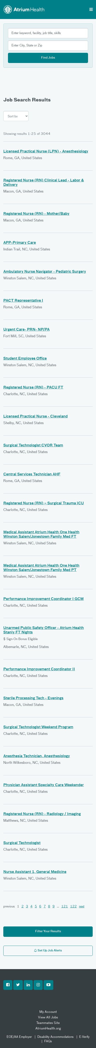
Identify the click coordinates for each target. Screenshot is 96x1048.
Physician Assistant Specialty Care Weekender (43, 785)
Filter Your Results (48, 931)
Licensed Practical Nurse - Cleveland (35, 416)
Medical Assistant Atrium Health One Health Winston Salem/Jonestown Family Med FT (41, 535)
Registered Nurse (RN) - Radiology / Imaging (42, 814)
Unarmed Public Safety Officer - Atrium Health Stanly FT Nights (43, 630)
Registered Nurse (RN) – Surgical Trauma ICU (43, 503)
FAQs (48, 1041)
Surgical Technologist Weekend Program (38, 727)
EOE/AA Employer (19, 1036)
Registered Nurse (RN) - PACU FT (33, 387)
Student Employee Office (25, 358)
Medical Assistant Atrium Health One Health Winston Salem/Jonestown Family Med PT (41, 568)
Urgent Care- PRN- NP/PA (26, 330)
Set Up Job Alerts (48, 950)
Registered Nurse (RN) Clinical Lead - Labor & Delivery (43, 183)
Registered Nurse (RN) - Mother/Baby (36, 214)
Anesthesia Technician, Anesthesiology (36, 756)
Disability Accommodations (55, 1036)
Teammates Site (48, 1023)
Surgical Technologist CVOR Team (33, 445)
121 (64, 906)
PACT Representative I (23, 301)
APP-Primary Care (19, 243)
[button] (7, 985)
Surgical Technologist (21, 843)
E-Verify (84, 1036)
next (81, 906)
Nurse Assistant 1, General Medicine (34, 872)
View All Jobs (48, 1017)
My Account (48, 1012)
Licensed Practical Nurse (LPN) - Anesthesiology (45, 151)
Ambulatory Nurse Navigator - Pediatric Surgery (44, 272)
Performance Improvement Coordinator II (39, 669)
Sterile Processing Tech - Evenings (33, 698)
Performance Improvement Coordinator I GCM (43, 599)
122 (73, 906)
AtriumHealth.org (48, 1028)
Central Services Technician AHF (31, 474)
